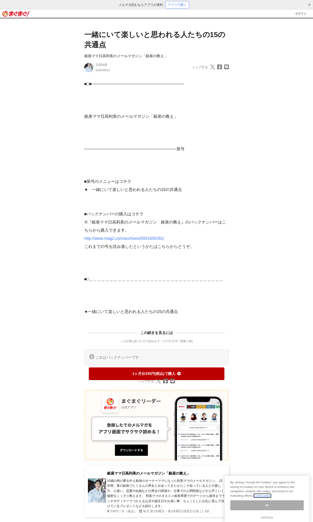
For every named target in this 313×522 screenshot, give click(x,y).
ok (267, 509)
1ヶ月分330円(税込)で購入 (156, 374)
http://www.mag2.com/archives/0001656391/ (124, 238)
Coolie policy (262, 500)
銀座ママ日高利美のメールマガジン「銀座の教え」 (125, 56)
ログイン (300, 13)
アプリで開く (177, 5)
